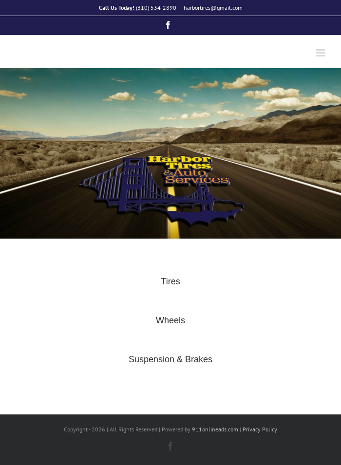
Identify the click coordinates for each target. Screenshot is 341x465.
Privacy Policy (260, 429)
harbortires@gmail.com (213, 7)
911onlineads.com (215, 429)
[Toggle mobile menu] (321, 53)
